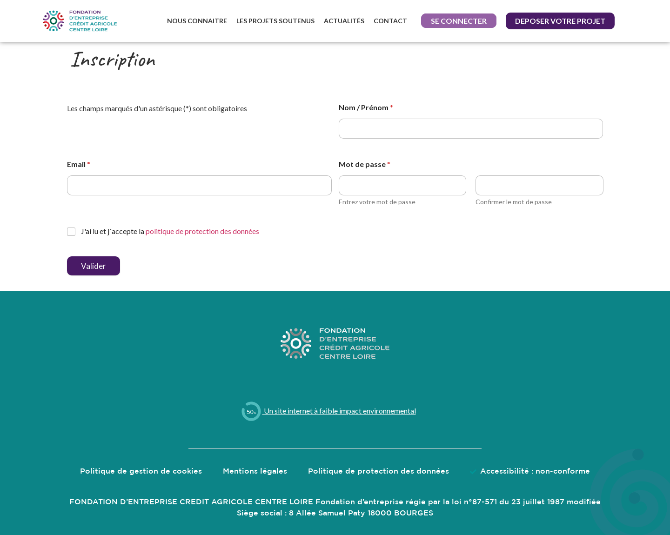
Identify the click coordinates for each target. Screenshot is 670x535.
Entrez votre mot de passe (377, 202)
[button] (458, 21)
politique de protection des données (202, 231)
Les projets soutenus (275, 21)
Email (78, 164)
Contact (390, 21)
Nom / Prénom (366, 107)
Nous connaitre (197, 21)
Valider (93, 266)
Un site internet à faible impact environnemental (328, 410)
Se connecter (459, 20)
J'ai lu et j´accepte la (170, 231)
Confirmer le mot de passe (514, 202)
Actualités (344, 21)
